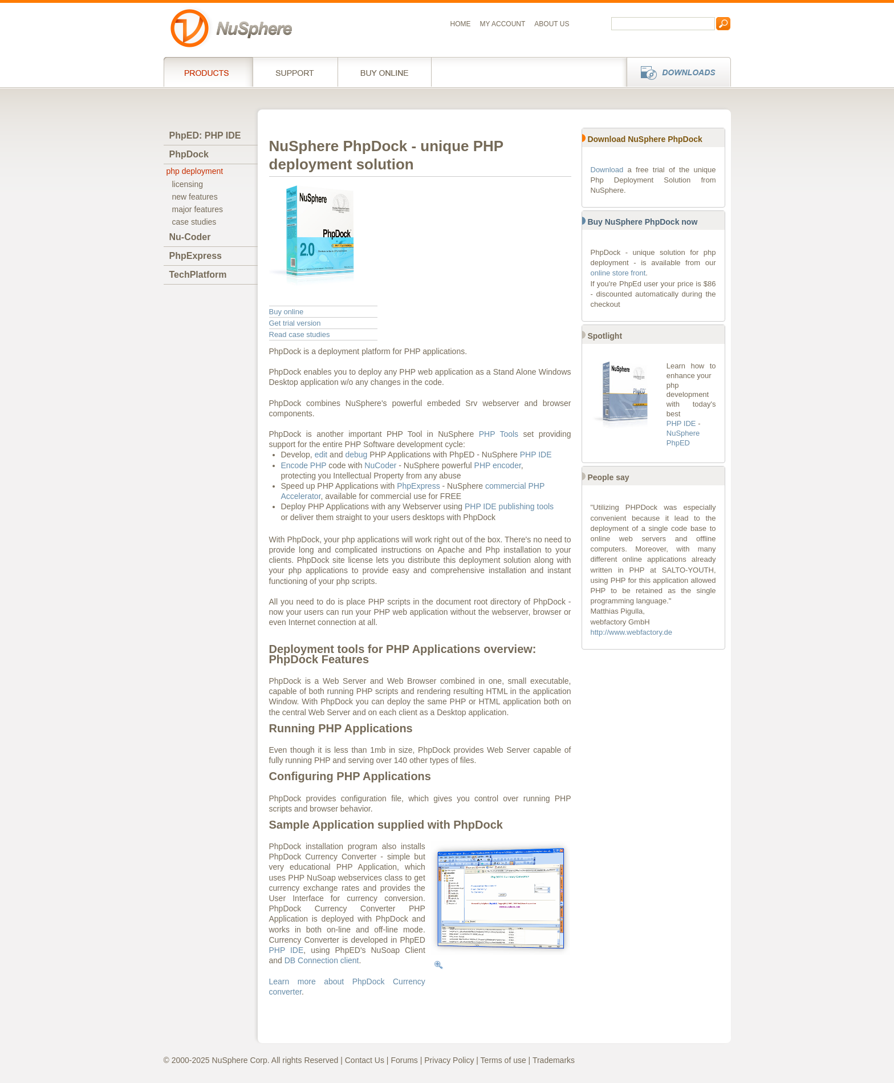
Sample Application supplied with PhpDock (386, 824)
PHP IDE (536, 454)
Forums (404, 1060)
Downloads (675, 72)
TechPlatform (198, 274)
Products (208, 72)
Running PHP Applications (341, 728)
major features (197, 209)
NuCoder (380, 465)
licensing (187, 184)
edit (321, 454)
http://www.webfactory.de (632, 632)
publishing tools (526, 506)
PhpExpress (195, 256)
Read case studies (299, 334)
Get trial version (295, 323)
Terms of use (503, 1060)
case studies (194, 221)
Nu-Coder (190, 237)
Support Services (295, 72)
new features (195, 196)
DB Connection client (322, 960)
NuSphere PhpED (683, 438)
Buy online (385, 72)
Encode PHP (304, 465)
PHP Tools (498, 434)
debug (356, 454)
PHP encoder (497, 465)
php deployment (195, 171)
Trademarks (554, 1060)
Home (460, 24)
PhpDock (189, 154)
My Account (503, 24)
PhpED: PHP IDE (205, 135)
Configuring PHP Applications (350, 776)
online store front (618, 273)
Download (607, 169)
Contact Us (364, 1060)
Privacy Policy (449, 1060)
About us (551, 24)
